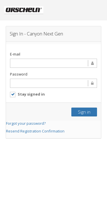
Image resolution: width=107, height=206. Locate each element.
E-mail (15, 54)
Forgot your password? (26, 123)
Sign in (84, 112)
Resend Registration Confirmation (35, 131)
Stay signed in (27, 94)
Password (18, 74)
